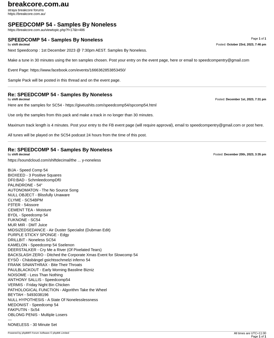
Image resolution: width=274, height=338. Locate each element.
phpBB (25, 333)
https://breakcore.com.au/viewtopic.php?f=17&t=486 (46, 30)
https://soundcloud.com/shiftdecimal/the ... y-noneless (54, 160)
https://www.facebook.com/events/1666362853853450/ (77, 70)
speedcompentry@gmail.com (223, 60)
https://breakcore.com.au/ (26, 14)
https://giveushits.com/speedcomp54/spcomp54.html (111, 105)
